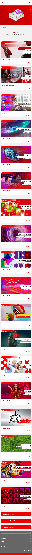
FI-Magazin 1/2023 (6, 323)
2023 (2, 302)
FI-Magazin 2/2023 (6, 349)
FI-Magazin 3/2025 (6, 164)
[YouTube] (28, 550)
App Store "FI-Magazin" (9, 520)
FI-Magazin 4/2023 (6, 400)
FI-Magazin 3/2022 (6, 480)
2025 (2, 92)
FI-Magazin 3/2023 (6, 375)
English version (3, 546)
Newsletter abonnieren (9, 514)
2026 (2, 39)
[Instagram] (24, 550)
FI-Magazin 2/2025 (6, 138)
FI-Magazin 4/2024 (6, 295)
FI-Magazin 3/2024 (6, 269)
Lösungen (16, 541)
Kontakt (30, 8)
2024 (2, 197)
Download (27, 62)
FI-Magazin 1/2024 (6, 218)
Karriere (16, 535)
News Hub (16, 532)
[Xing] (26, 550)
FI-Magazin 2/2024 (6, 243)
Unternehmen (16, 538)
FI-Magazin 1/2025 (6, 113)
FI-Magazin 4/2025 (6, 190)
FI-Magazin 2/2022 (6, 454)
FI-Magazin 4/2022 (6, 506)
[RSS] (30, 550)
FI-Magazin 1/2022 (6, 428)
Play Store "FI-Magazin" (9, 527)
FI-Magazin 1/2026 (6, 59)
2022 (2, 407)
